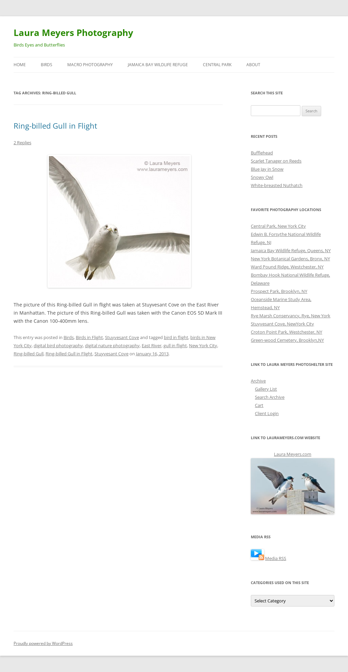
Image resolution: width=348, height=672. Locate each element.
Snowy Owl (262, 177)
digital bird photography (58, 345)
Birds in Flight (89, 337)
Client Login (267, 413)
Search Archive (269, 397)
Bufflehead (262, 153)
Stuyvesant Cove (122, 337)
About (253, 65)
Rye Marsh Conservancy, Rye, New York (290, 316)
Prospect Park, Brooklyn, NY (279, 291)
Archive (258, 381)
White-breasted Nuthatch (276, 185)
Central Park (217, 65)
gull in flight (175, 345)
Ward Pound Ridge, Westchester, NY (287, 267)
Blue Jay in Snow (267, 169)
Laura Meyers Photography (73, 32)
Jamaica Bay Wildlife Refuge (158, 65)
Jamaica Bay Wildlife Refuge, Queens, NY (291, 250)
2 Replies (22, 142)
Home (20, 65)
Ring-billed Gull (29, 354)
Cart (259, 405)
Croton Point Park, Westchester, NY (286, 332)
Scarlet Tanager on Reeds (276, 161)
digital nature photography (112, 345)
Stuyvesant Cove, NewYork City (282, 324)
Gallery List (266, 389)
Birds (46, 65)
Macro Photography (90, 65)
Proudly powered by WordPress (43, 643)
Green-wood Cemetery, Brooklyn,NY (287, 340)
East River (151, 345)
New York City (203, 345)
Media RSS (275, 558)
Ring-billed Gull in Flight (55, 125)
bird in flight (176, 337)
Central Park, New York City (278, 226)
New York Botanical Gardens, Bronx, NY (290, 259)
